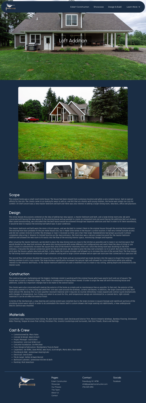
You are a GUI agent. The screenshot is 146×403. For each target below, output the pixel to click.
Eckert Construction (79, 7)
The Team (55, 390)
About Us (55, 393)
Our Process (56, 387)
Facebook (117, 381)
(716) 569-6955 (87, 387)
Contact (54, 395)
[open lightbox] (73, 134)
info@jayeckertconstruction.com (95, 384)
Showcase (99, 7)
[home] (9, 6)
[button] (133, 7)
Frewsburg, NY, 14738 (90, 381)
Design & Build (115, 7)
